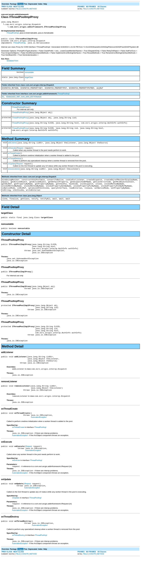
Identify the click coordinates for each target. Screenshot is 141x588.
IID (3, 99)
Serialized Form (12, 62)
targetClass (29, 79)
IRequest (20, 154)
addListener (12, 148)
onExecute (12, 154)
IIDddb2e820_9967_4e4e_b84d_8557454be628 (23, 99)
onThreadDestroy (14, 165)
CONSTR (25, 9)
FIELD (18, 9)
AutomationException (38, 443)
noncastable (29, 74)
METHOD (33, 9)
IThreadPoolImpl (13, 33)
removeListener (13, 176)
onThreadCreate (14, 159)
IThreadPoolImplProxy (20, 110)
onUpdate (11, 171)
